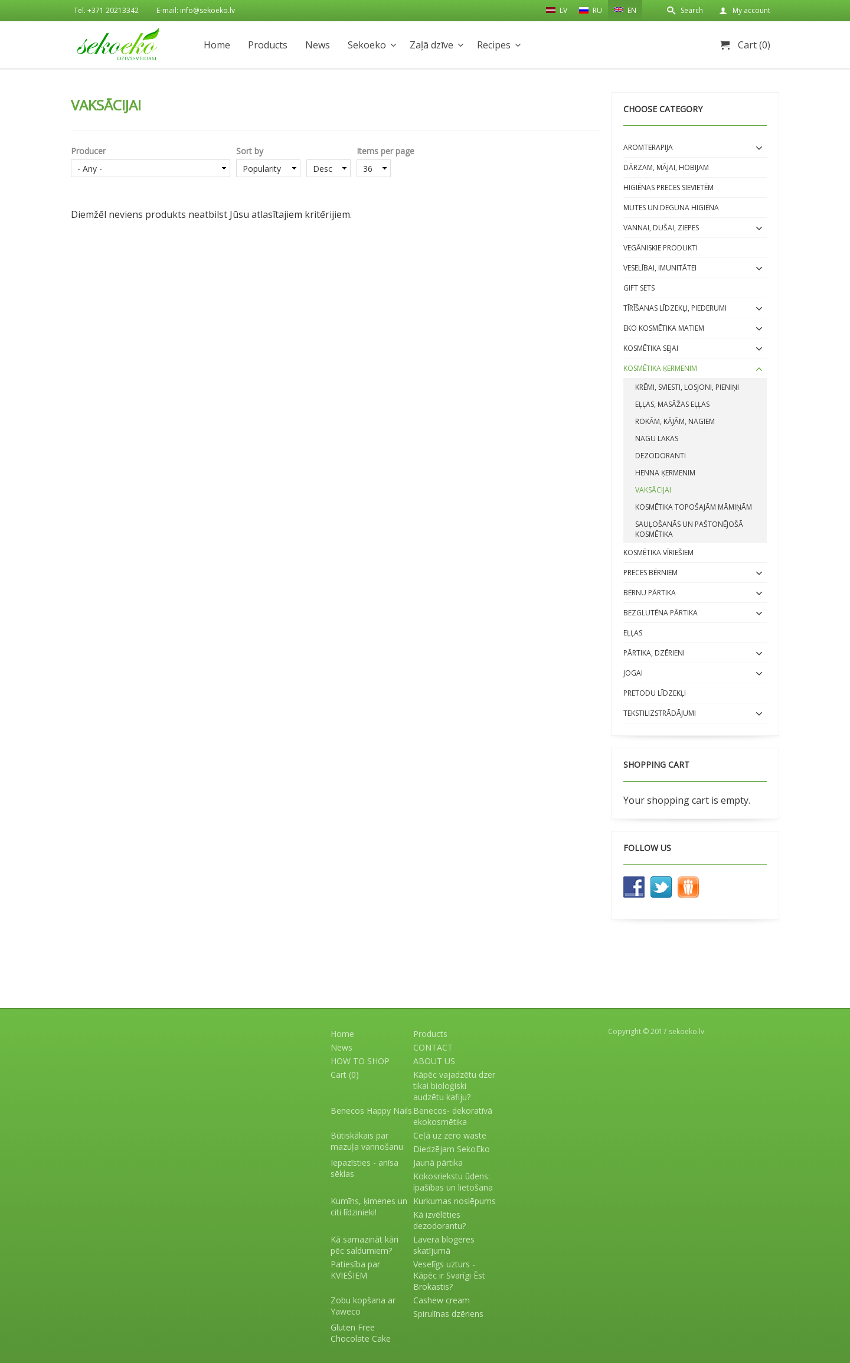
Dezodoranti (660, 456)
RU (590, 10)
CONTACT (433, 1047)
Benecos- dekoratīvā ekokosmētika (452, 1116)
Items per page (385, 150)
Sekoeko (367, 44)
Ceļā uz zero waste (449, 1135)
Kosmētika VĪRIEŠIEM (658, 552)
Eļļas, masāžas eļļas (672, 404)
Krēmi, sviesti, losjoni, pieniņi (687, 387)
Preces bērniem (650, 573)
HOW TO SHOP (360, 1061)
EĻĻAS (632, 633)
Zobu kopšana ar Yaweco (363, 1305)
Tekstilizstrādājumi (659, 713)
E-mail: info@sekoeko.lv (195, 10)
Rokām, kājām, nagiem (675, 421)
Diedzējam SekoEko (451, 1149)
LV (556, 10)
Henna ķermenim (665, 473)
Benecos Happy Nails (371, 1110)
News (317, 44)
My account (751, 10)
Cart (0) (754, 44)
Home (217, 44)
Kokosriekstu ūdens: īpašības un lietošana (453, 1181)
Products (267, 44)
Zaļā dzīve (431, 44)
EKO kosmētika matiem (663, 328)
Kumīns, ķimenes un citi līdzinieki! (369, 1206)
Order (328, 150)
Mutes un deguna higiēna (671, 208)
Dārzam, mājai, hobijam (666, 167)
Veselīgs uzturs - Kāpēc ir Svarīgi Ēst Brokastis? (449, 1275)
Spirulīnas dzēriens (448, 1313)
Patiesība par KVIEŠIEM (355, 1269)
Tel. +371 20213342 (106, 10)
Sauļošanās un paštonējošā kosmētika (689, 529)
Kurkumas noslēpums (454, 1201)
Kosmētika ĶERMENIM (660, 368)
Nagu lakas (656, 438)
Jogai (633, 673)
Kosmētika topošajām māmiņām (693, 507)
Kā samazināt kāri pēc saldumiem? (364, 1245)
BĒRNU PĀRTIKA (649, 593)
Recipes (494, 44)
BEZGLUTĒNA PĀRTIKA (660, 613)
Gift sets (639, 288)
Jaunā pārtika (438, 1162)
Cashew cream (441, 1300)
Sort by (249, 150)
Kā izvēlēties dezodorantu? (439, 1220)
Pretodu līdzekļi (654, 693)
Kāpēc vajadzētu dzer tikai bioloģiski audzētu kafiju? (454, 1086)
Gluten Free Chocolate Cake (361, 1333)
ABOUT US (434, 1061)
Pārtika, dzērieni (654, 653)
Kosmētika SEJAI (650, 348)
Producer (88, 150)
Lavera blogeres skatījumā (444, 1245)
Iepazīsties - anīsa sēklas (364, 1168)
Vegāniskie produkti (660, 248)
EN (625, 9)
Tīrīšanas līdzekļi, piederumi (675, 308)
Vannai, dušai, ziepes (661, 228)
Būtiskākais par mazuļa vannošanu (367, 1141)
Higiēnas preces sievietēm (668, 187)
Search (692, 10)
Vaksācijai (653, 490)
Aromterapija (648, 147)
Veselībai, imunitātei (660, 268)
